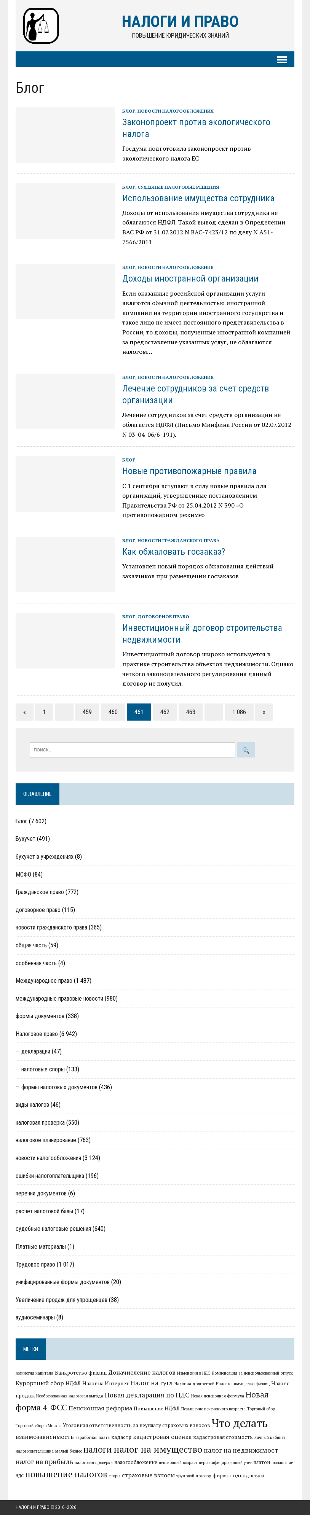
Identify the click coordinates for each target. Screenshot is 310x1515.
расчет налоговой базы (44, 1211)
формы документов (40, 1016)
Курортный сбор (40, 1383)
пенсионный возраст (178, 1462)
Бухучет (25, 839)
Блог (128, 111)
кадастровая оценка (162, 1436)
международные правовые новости (59, 998)
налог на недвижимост (241, 1450)
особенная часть (36, 963)
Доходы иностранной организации (190, 279)
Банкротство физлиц (81, 1373)
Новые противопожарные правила (189, 471)
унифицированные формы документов (63, 1282)
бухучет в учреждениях (45, 856)
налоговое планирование (46, 1140)
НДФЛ (73, 1383)
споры (114, 1476)
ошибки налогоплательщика (50, 1175)
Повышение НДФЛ (157, 1408)
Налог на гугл (151, 1382)
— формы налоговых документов (56, 1087)
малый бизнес (68, 1451)
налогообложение (135, 1462)
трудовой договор (193, 1476)
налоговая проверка (40, 1122)
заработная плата (92, 1437)
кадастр (121, 1437)
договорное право (163, 616)
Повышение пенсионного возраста (213, 1409)
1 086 (239, 712)
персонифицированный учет (225, 1462)
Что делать (221, 1423)
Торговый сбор (261, 1409)
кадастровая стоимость (223, 1437)
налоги (97, 1449)
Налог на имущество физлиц (243, 1383)
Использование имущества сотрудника (198, 198)
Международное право (44, 980)
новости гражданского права (178, 540)
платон (261, 1462)
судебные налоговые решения (178, 187)
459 (87, 712)
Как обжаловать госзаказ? (173, 551)
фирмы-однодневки (238, 1475)
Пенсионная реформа (100, 1408)
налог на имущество (157, 1449)
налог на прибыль (44, 1461)
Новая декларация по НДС (147, 1395)
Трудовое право (35, 1264)
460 (113, 712)
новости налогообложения (175, 111)
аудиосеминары (35, 1317)
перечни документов (41, 1193)
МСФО (23, 874)
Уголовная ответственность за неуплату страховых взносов (117, 1425)
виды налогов (32, 1105)
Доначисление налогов (142, 1373)
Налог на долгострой (194, 1383)
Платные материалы (41, 1246)
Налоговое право (37, 1034)
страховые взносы (148, 1475)
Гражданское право (40, 892)
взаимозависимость (45, 1436)
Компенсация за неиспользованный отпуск (252, 1373)
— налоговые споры (40, 1069)
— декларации (33, 1051)
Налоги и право (33, 1507)
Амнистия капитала (34, 1373)
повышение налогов (66, 1474)
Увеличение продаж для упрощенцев (61, 1299)
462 (164, 712)
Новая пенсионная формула (217, 1396)
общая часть (31, 945)
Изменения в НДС (193, 1373)
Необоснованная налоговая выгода (69, 1396)
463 (190, 712)
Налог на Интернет (105, 1383)
